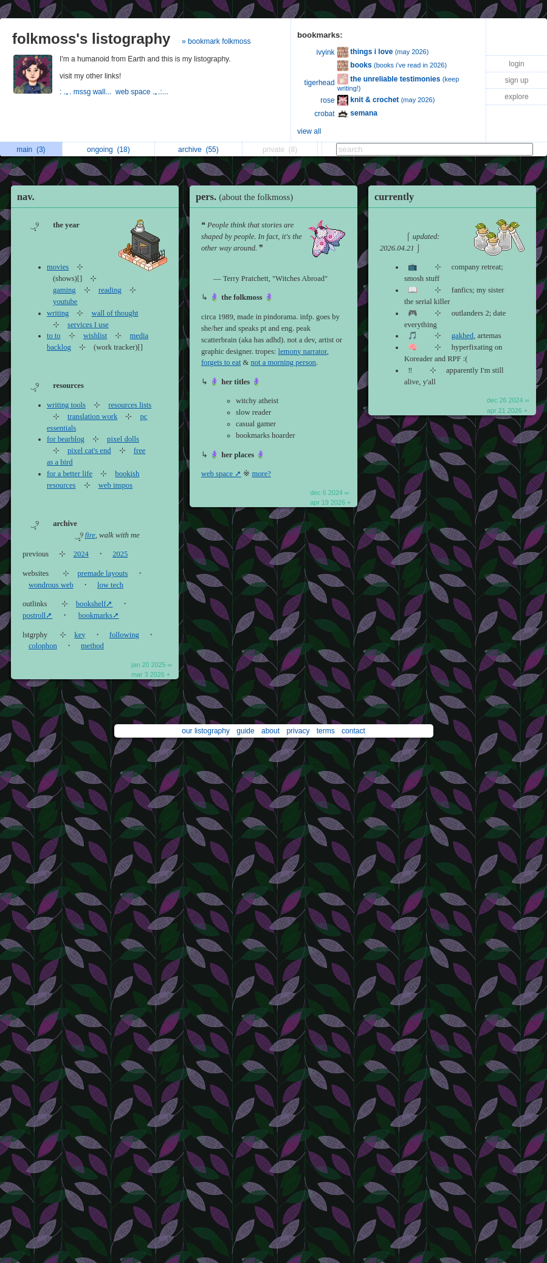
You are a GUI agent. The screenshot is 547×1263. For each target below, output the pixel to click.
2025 (120, 554)
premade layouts (103, 573)
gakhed (462, 335)
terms (326, 731)
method (92, 646)
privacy (297, 731)
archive (198, 149)
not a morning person (283, 362)
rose (327, 100)
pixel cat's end (89, 450)
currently (394, 196)
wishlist (95, 335)
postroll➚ (37, 615)
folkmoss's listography (91, 38)
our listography (206, 731)
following (124, 635)
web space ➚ (221, 473)
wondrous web (51, 585)
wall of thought (115, 313)
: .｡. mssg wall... (87, 92)
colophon (43, 646)
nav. (26, 196)
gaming (64, 290)
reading (110, 290)
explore (516, 96)
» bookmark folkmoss (216, 41)
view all (309, 131)
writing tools (66, 405)
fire (90, 535)
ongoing (108, 149)
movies (58, 267)
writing (58, 313)
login (516, 64)
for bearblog (65, 439)
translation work (92, 416)
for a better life (69, 473)
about (270, 731)
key (79, 635)
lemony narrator (302, 351)
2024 (81, 554)
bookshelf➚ (94, 604)
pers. (247, 196)
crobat (324, 113)
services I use (88, 324)
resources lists (129, 405)
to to (54, 335)
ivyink (326, 52)
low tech (110, 585)
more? (261, 473)
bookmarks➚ (98, 615)
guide (245, 731)
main (30, 149)
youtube (65, 301)
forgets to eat (221, 362)
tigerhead (319, 82)
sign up (517, 80)
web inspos (115, 485)
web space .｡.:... (142, 92)
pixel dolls (123, 439)
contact (353, 731)
